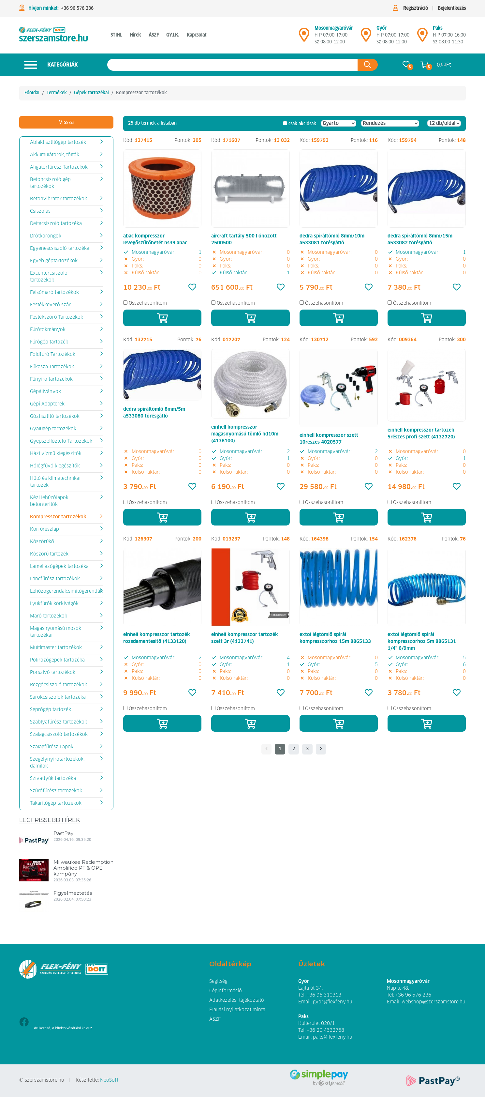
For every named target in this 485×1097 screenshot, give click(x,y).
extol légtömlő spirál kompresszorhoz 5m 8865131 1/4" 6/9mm (422, 641)
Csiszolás (40, 211)
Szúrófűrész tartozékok (56, 791)
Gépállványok (45, 391)
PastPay (63, 833)
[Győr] (366, 37)
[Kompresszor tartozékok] (53, 35)
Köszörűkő (42, 542)
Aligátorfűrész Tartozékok (59, 167)
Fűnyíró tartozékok (51, 379)
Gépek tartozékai (91, 93)
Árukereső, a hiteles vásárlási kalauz (63, 1028)
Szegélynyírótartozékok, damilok (57, 763)
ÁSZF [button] (154, 35)
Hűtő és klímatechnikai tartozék (55, 482)
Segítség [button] (218, 981)
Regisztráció (415, 8)
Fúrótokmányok (48, 330)
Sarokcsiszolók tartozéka (58, 697)
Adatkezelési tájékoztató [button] (236, 1000)
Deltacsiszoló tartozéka (56, 223)
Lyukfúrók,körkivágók (54, 604)
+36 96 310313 (324, 995)
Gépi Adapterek (47, 404)
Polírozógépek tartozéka (57, 660)
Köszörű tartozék (49, 554)
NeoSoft (109, 1080)
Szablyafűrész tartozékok (58, 722)
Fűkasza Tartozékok (52, 367)
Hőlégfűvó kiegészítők (55, 466)
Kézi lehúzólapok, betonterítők (49, 501)
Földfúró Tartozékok (52, 354)
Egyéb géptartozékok (54, 261)
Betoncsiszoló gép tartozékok (50, 183)
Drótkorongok (45, 236)
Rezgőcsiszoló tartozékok (58, 685)
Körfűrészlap (44, 529)
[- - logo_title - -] (321, 749)
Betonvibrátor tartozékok (58, 199)
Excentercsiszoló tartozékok (48, 276)
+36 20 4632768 (325, 1030)
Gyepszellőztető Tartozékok (61, 441)
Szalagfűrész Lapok (51, 747)
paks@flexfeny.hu (332, 1037)
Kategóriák (48, 64)
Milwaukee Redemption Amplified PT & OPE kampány (83, 868)
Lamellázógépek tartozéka (59, 566)
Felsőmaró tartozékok (54, 292)
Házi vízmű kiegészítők (55, 453)
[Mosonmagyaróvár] (304, 37)
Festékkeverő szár (50, 305)
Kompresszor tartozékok (58, 517)
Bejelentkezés (452, 8)
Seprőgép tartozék (50, 710)
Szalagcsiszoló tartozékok (59, 734)
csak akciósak (302, 124)
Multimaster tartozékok (56, 648)
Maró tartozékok (48, 616)
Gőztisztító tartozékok (55, 416)
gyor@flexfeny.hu (332, 1002)
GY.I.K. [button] (172, 35)
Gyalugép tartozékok (53, 429)
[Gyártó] (338, 123)
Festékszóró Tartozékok (56, 317)
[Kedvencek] (192, 288)
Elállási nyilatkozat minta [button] (237, 1010)
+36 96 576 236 (77, 8)
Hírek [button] (135, 35)
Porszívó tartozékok (52, 672)
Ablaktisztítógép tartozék (58, 142)
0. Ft (444, 65)
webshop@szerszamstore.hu (433, 1002)
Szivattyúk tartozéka (53, 778)
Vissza (66, 122)
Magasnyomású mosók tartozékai (55, 632)
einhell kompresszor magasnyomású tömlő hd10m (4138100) (244, 434)
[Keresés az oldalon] (232, 65)
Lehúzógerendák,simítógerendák (66, 591)
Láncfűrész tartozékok (55, 579)
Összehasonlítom (148, 303)
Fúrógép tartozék (49, 342)
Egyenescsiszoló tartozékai (60, 248)
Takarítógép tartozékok (55, 803)
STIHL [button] (116, 35)
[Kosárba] (162, 318)
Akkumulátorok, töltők (54, 155)
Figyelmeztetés (72, 893)
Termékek (57, 93)
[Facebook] (24, 1023)
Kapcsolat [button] (196, 35)
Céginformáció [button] (225, 991)
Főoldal (31, 93)
